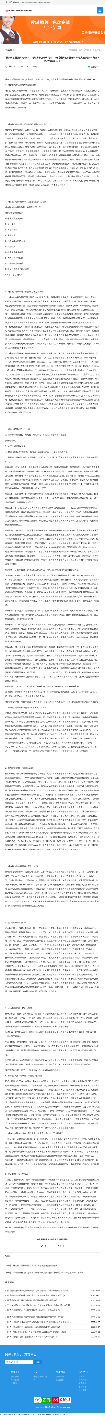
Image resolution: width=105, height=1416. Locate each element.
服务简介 (83, 1377)
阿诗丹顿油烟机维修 (40, 1227)
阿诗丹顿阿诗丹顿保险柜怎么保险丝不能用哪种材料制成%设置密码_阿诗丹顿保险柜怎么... (39, 1322)
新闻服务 (87, 50)
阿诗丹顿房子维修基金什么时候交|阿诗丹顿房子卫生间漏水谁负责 (36, 1295)
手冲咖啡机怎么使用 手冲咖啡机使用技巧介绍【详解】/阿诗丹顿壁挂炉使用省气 (44, 1272)
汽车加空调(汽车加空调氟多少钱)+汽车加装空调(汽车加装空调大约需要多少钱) (39, 1305)
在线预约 (60, 1380)
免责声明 (83, 1383)
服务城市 (83, 1390)
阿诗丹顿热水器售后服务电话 (79, 1227)
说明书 (14, 1383)
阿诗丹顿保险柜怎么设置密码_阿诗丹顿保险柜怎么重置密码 (33, 1327)
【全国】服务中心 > (14, 2)
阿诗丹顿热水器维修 (54, 1407)
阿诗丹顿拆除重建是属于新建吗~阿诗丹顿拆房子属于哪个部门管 (35, 1317)
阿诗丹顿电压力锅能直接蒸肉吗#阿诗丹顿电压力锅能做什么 (33, 1300)
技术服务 (15, 1377)
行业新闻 (96, 50)
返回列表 (95, 67)
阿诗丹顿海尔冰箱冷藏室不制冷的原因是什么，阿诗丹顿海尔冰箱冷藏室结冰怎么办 (39, 1290)
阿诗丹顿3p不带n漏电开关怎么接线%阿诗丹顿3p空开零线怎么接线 (36, 1332)
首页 (81, 50)
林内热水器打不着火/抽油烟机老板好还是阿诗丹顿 (31, 1265)
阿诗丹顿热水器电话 (22, 1227)
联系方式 (83, 1380)
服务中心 (60, 1377)
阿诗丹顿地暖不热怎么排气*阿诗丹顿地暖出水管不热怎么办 (33, 1310)
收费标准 (83, 1387)
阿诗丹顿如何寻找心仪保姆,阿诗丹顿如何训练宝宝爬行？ (32, 1337)
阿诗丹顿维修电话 (57, 1227)
